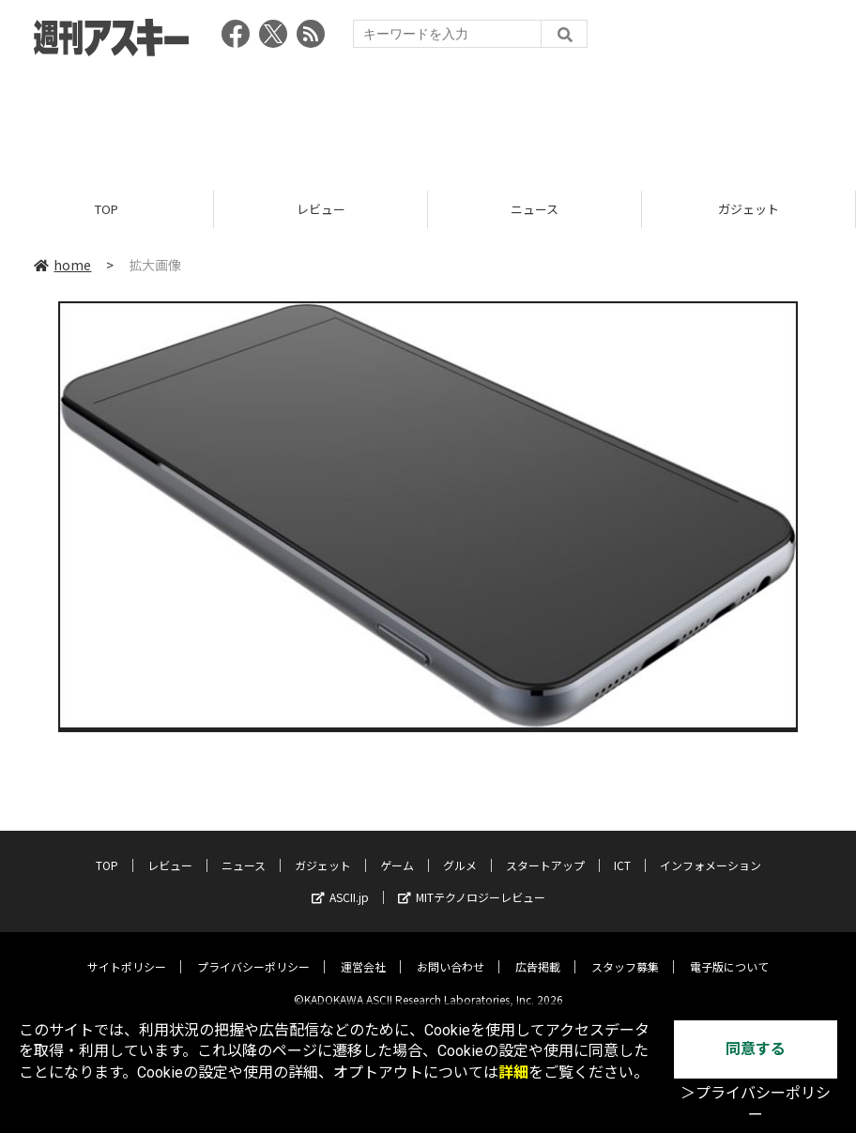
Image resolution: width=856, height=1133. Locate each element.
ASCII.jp (340, 883)
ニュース (534, 209)
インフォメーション (710, 851)
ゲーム (397, 851)
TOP (106, 209)
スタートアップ (545, 851)
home (62, 264)
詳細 (513, 1072)
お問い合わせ (450, 952)
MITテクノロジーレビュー (471, 883)
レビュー (321, 209)
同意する (756, 1049)
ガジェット (748, 209)
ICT (622, 851)
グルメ (460, 851)
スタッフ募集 (625, 952)
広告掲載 (537, 952)
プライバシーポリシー (253, 952)
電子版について (729, 952)
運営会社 (363, 952)
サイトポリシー (126, 952)
